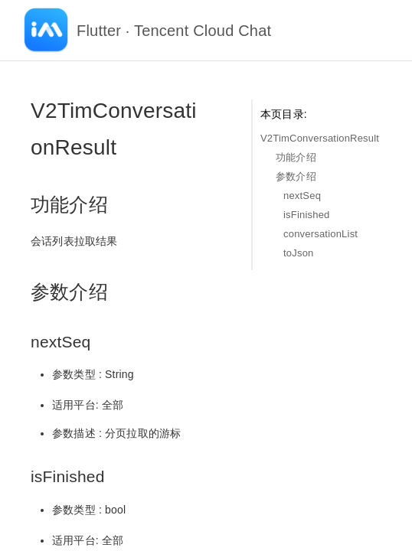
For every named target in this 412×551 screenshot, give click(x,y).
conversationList (320, 234)
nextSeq (302, 195)
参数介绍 (296, 176)
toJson (298, 253)
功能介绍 (296, 157)
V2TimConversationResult (319, 138)
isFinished (306, 214)
